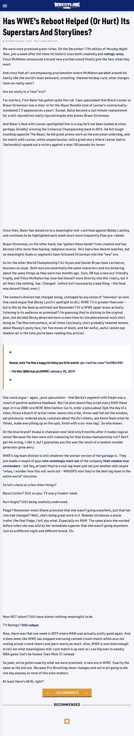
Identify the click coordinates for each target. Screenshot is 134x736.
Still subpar (30, 625)
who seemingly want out (60, 461)
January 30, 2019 (62, 371)
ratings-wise (113, 54)
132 (58, 693)
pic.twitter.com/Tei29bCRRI (101, 363)
